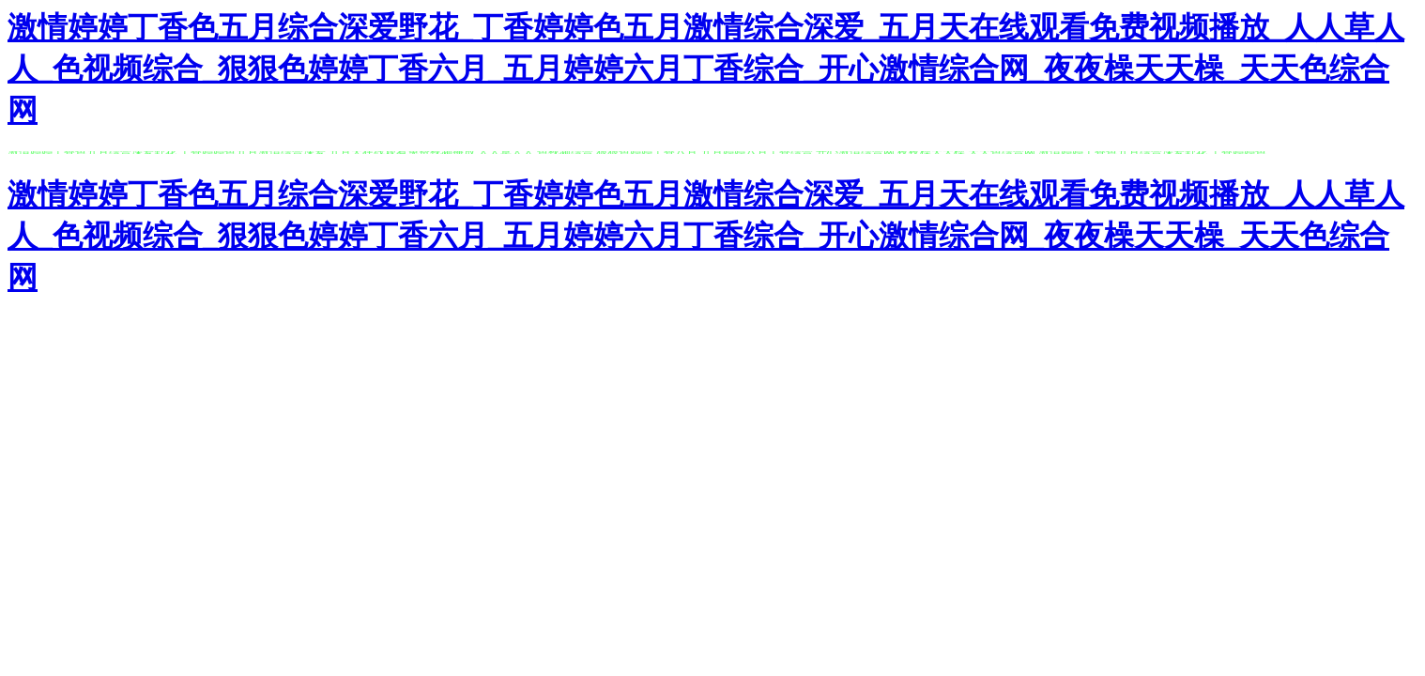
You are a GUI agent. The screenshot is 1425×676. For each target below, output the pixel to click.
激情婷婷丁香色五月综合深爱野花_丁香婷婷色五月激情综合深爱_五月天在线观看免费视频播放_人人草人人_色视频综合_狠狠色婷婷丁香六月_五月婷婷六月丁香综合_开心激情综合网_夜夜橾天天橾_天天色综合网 (706, 68)
